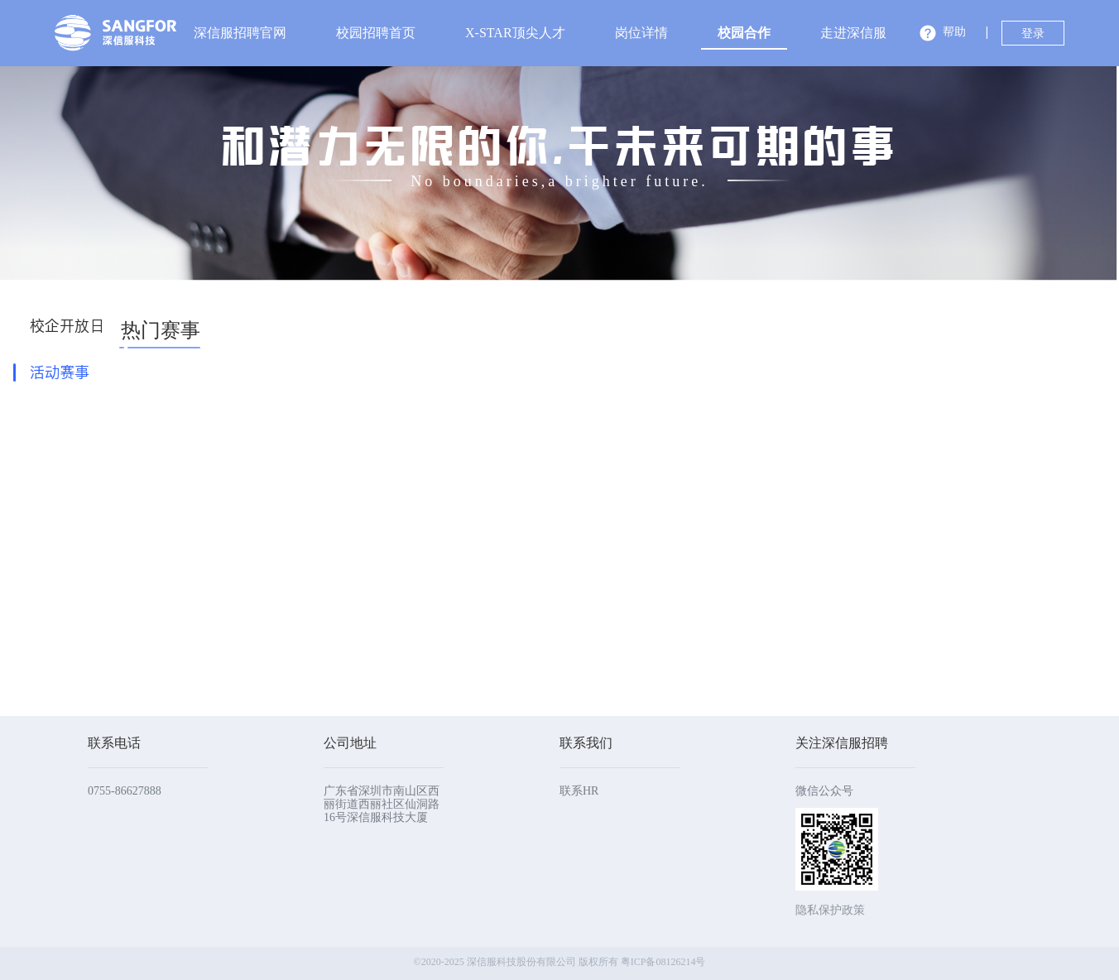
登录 (1033, 33)
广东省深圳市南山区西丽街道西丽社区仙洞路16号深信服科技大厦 (381, 804)
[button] (943, 35)
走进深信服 (853, 33)
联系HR (579, 791)
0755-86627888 (124, 791)
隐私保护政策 (830, 910)
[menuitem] (240, 33)
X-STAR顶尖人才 (515, 33)
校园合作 (744, 33)
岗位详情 (641, 33)
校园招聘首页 (375, 33)
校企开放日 (67, 326)
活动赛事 (59, 372)
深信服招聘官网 (240, 33)
